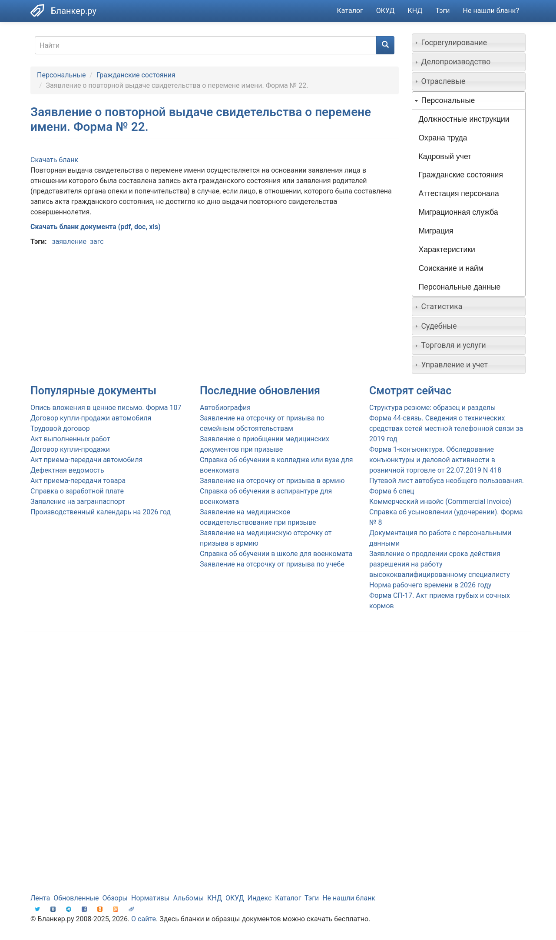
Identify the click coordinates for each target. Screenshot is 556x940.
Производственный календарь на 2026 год (100, 512)
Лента (40, 898)
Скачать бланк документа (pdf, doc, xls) (95, 227)
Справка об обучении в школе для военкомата (276, 554)
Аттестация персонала (459, 193)
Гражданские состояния (135, 75)
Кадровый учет (445, 156)
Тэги (442, 11)
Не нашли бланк (348, 898)
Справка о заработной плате (77, 491)
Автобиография (225, 407)
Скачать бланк (54, 160)
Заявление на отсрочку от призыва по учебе (272, 564)
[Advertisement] (278, 707)
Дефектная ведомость (67, 470)
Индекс (260, 898)
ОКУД (385, 11)
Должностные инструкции (464, 119)
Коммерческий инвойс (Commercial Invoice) (440, 501)
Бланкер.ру (73, 11)
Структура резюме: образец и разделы (432, 407)
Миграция (436, 231)
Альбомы (188, 898)
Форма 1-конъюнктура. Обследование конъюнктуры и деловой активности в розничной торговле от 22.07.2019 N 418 (435, 459)
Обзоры (115, 898)
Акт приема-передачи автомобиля (86, 460)
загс (97, 241)
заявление (69, 241)
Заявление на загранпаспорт (77, 501)
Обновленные (76, 898)
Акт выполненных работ (70, 439)
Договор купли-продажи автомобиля (90, 418)
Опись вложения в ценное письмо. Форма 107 (105, 407)
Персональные (61, 75)
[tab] (469, 42)
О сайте (143, 919)
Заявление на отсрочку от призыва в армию (272, 481)
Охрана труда (443, 137)
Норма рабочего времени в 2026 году (430, 585)
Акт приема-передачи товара (78, 481)
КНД (415, 11)
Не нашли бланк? (491, 11)
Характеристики (447, 249)
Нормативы (150, 898)
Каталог (350, 11)
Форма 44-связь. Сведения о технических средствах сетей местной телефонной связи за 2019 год (446, 428)
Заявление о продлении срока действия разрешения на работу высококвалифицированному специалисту (439, 564)
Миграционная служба (458, 212)
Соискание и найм (451, 268)
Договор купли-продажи (70, 449)
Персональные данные (460, 287)
